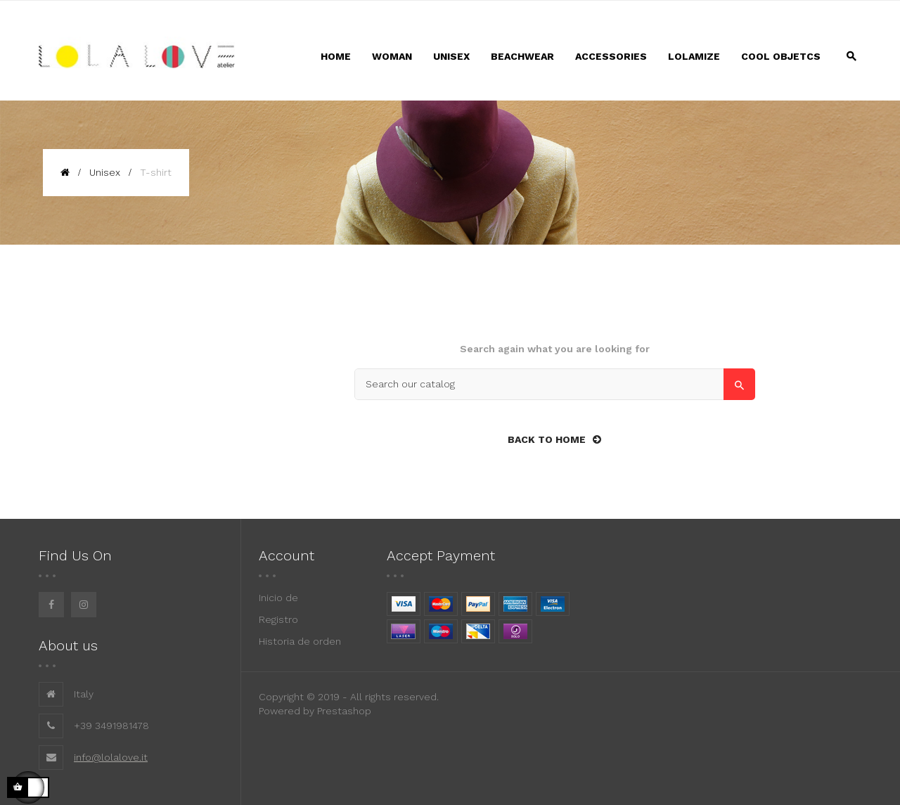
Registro (278, 619)
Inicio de (278, 597)
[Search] (554, 384)
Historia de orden (300, 641)
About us (68, 645)
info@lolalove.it (111, 757)
